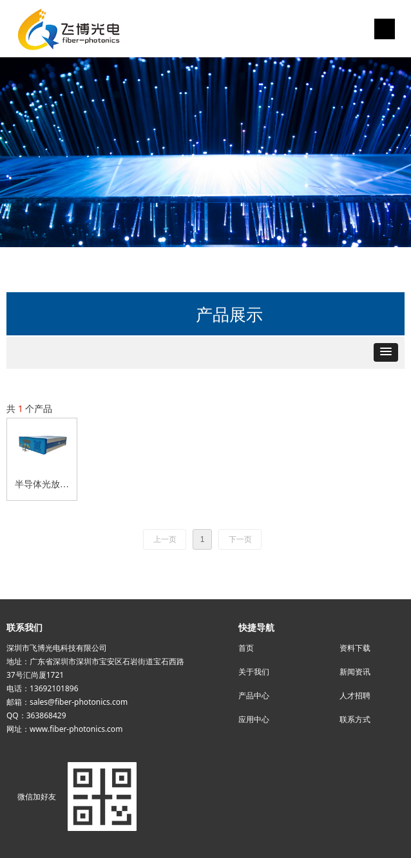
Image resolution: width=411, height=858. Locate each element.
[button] (386, 352)
